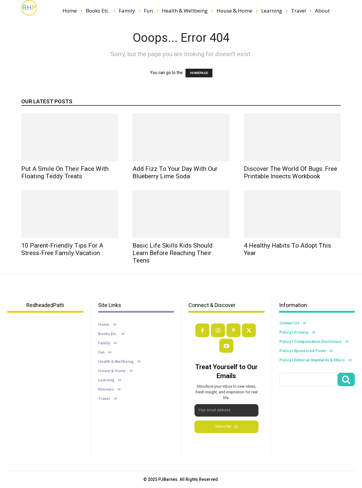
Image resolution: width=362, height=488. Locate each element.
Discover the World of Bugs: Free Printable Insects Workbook (290, 172)
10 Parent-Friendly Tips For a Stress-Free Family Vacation (62, 249)
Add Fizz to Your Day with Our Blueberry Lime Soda (175, 172)
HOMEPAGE (199, 73)
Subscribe (226, 426)
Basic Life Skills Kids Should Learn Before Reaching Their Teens (173, 253)
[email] (226, 410)
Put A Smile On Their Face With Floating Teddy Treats (65, 172)
